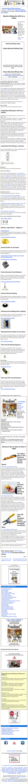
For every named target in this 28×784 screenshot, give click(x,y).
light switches (4, 89)
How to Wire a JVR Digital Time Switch (6, 559)
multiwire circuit (8, 176)
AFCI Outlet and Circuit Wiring (8, 211)
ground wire (8, 185)
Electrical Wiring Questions (7, 734)
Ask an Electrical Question (15, 754)
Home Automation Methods (7, 609)
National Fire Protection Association (16, 780)
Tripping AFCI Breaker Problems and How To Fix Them (13, 203)
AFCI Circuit (10, 10)
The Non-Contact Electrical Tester (9, 466)
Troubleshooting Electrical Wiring (9, 616)
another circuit (20, 174)
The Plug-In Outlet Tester (7, 495)
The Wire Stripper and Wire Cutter (9, 529)
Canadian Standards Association (18, 777)
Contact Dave (14, 770)
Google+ (19, 773)
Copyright (5, 765)
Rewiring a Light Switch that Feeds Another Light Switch (20, 559)
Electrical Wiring (6, 552)
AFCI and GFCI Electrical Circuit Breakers (10, 195)
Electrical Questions (11, 751)
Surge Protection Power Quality (8, 614)
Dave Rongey (21, 38)
